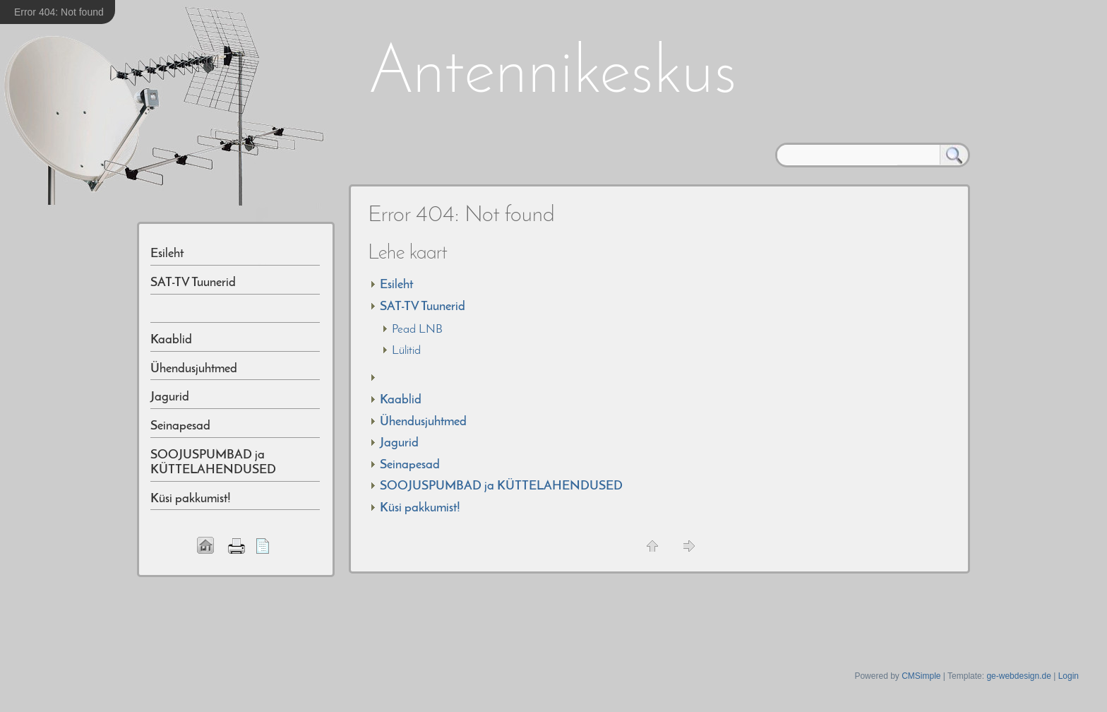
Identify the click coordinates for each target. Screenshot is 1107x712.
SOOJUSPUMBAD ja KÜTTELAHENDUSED (501, 486)
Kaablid (400, 400)
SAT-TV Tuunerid (422, 307)
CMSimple (921, 676)
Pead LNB (417, 330)
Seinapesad (410, 465)
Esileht (396, 285)
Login (1068, 676)
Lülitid (406, 351)
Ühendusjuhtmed (423, 422)
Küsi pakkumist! (420, 508)
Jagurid (399, 443)
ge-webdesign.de (1018, 676)
